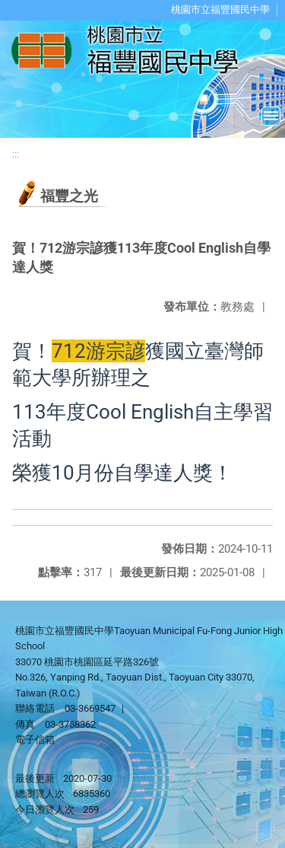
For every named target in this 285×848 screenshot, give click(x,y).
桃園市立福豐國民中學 (220, 9)
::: (15, 154)
